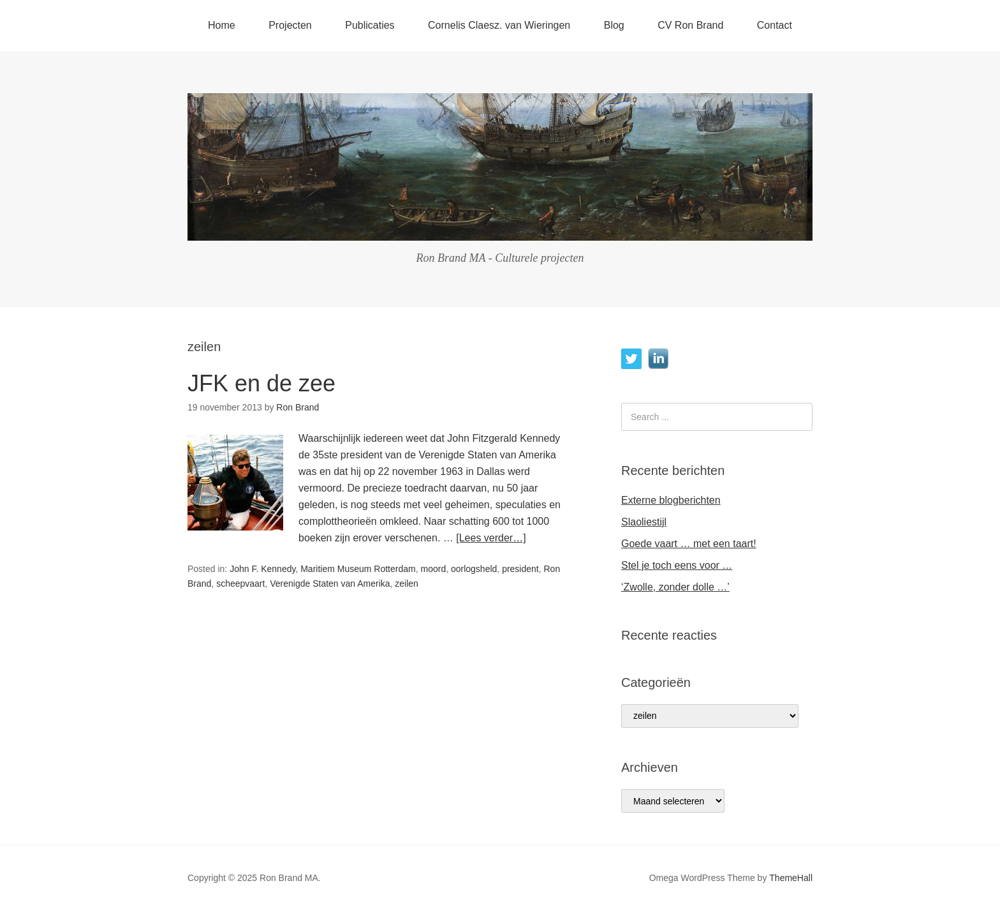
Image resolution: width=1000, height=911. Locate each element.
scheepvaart (240, 583)
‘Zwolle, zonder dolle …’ (675, 587)
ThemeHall (790, 878)
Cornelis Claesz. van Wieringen (499, 25)
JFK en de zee (261, 383)
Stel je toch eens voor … (676, 565)
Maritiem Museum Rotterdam (358, 569)
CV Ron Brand (690, 25)
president (520, 569)
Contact (774, 25)
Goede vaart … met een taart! (688, 543)
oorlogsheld (474, 569)
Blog (614, 25)
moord (433, 569)
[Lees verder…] (491, 537)
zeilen (406, 583)
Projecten (290, 25)
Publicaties (369, 25)
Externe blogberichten (671, 500)
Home (221, 25)
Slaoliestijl (643, 521)
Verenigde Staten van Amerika (330, 583)
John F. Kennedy (262, 569)
